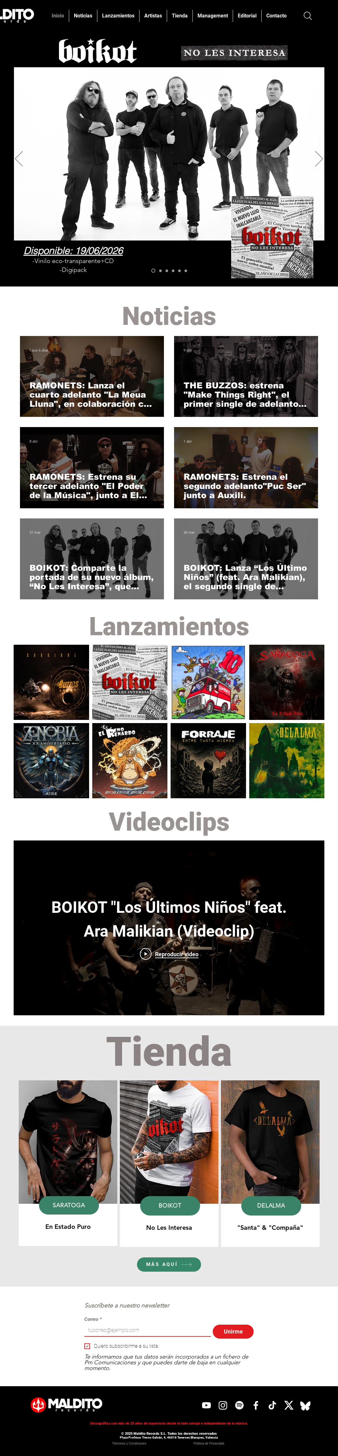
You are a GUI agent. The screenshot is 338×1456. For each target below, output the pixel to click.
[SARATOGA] (160, 270)
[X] (289, 1405)
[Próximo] (319, 159)
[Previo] (19, 159)
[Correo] (145, 1330)
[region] (68, 1163)
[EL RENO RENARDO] (173, 270)
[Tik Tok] (272, 1405)
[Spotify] (239, 1405)
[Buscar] (307, 16)
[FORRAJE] (179, 270)
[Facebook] (256, 1405)
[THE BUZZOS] (167, 270)
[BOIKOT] (153, 271)
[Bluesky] (305, 1405)
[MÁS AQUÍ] (169, 1264)
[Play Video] (169, 954)
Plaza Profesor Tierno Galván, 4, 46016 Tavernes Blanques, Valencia (169, 1437)
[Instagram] (223, 1405)
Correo (93, 1319)
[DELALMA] (186, 270)
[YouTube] (206, 1405)
